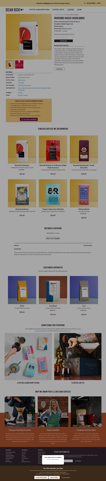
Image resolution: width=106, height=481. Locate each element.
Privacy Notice (57, 473)
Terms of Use (66, 473)
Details (57, 472)
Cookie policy (63, 472)
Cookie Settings (66, 477)
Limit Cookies (54, 477)
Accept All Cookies (41, 477)
